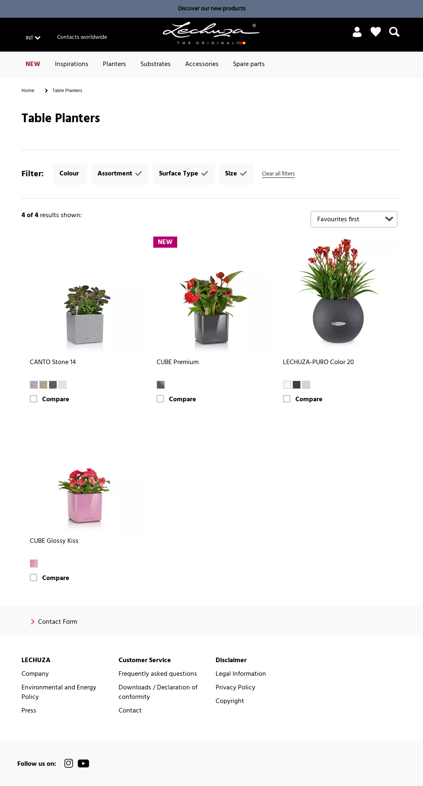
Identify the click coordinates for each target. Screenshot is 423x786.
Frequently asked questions (158, 674)
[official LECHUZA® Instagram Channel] (69, 763)
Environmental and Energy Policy (58, 692)
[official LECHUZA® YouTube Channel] (83, 763)
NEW (33, 64)
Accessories (202, 64)
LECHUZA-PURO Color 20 (318, 362)
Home (27, 91)
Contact (130, 711)
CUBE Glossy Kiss (54, 541)
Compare (55, 400)
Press (28, 711)
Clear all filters (278, 174)
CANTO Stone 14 (53, 362)
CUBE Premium (178, 362)
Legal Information (241, 674)
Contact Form (57, 622)
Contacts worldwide (82, 37)
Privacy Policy (235, 688)
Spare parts (249, 64)
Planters (114, 64)
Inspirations (71, 64)
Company (35, 674)
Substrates (155, 64)
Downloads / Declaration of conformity (158, 692)
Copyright (230, 701)
